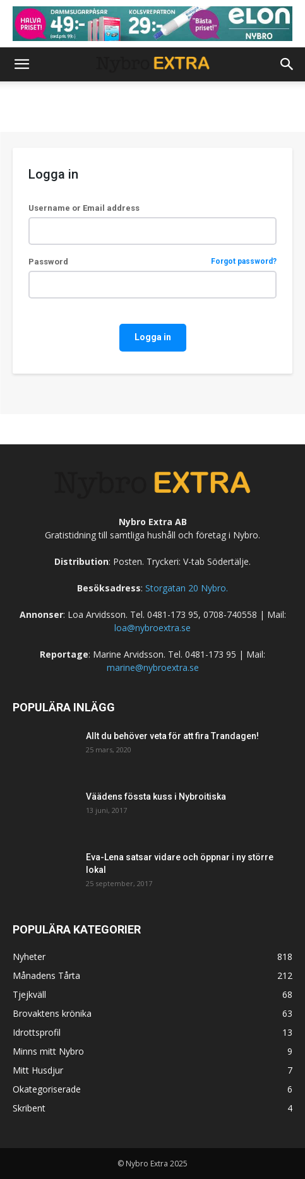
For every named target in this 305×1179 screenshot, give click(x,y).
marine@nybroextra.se (153, 667)
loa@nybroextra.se (152, 628)
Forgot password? (244, 262)
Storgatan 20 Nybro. (185, 588)
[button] (21, 64)
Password (152, 262)
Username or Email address (84, 208)
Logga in (153, 337)
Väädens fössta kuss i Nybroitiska (156, 796)
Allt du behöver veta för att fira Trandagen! (172, 736)
